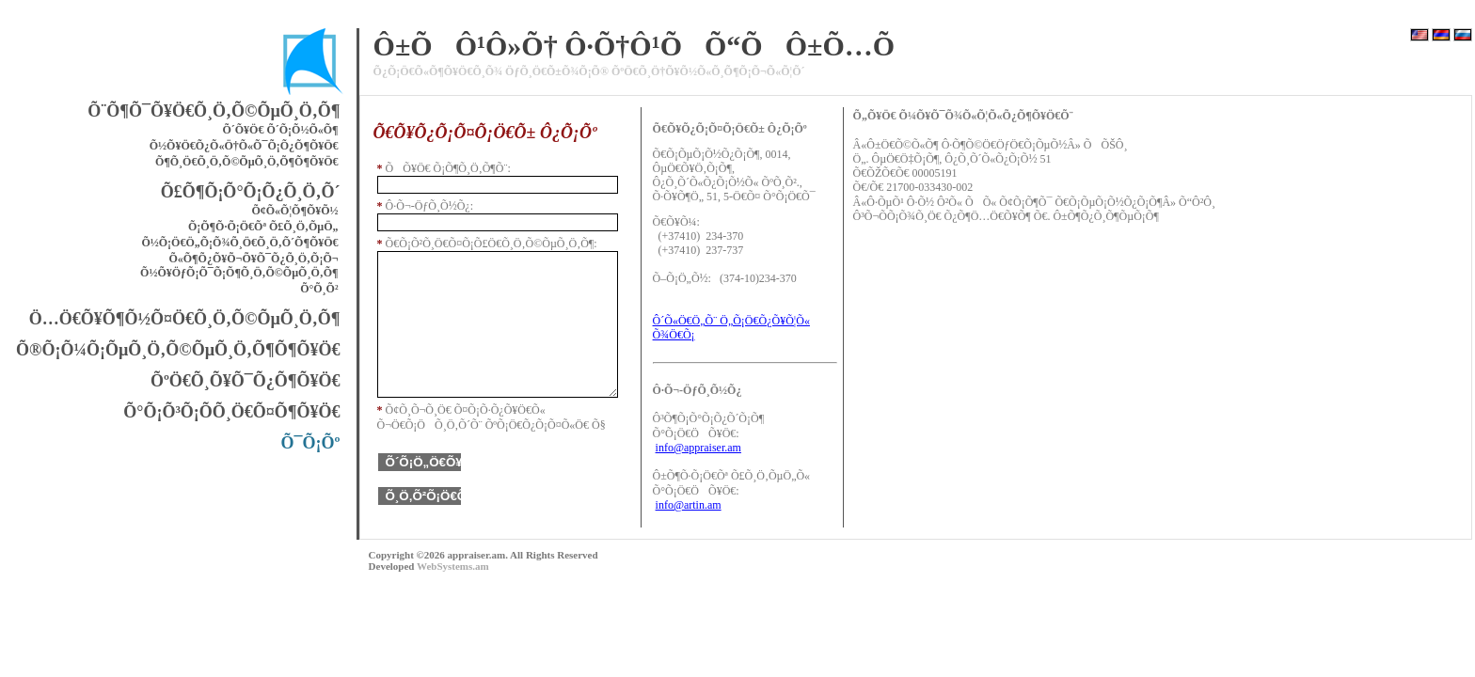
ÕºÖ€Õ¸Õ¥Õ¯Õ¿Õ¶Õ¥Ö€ (246, 380)
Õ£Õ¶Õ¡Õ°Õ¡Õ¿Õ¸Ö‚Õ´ (251, 191)
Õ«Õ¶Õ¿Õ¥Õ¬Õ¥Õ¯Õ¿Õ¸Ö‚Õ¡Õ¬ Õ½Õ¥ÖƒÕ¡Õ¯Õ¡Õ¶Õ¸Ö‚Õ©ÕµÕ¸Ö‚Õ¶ (239, 265)
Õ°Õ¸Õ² (319, 288)
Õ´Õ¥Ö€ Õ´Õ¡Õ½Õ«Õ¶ (280, 129)
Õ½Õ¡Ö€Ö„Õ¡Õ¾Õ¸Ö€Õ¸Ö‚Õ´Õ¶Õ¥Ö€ (239, 242)
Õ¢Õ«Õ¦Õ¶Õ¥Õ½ (294, 210)
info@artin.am (689, 505)
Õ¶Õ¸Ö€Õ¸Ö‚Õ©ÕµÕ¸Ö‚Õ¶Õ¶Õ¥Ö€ (247, 161)
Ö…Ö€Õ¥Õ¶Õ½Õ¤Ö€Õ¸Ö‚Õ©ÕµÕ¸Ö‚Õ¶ (185, 318)
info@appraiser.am (698, 447)
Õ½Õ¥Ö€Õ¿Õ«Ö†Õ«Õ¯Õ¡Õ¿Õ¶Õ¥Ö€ (244, 145)
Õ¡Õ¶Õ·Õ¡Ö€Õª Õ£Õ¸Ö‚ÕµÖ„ (263, 226)
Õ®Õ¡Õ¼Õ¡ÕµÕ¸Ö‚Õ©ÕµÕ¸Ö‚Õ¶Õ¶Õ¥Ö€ (178, 349)
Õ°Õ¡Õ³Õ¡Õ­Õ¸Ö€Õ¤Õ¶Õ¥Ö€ (231, 411)
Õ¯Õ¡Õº (311, 442)
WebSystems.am (453, 566)
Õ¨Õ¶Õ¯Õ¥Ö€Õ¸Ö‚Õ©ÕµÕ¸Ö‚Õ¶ (213, 111)
